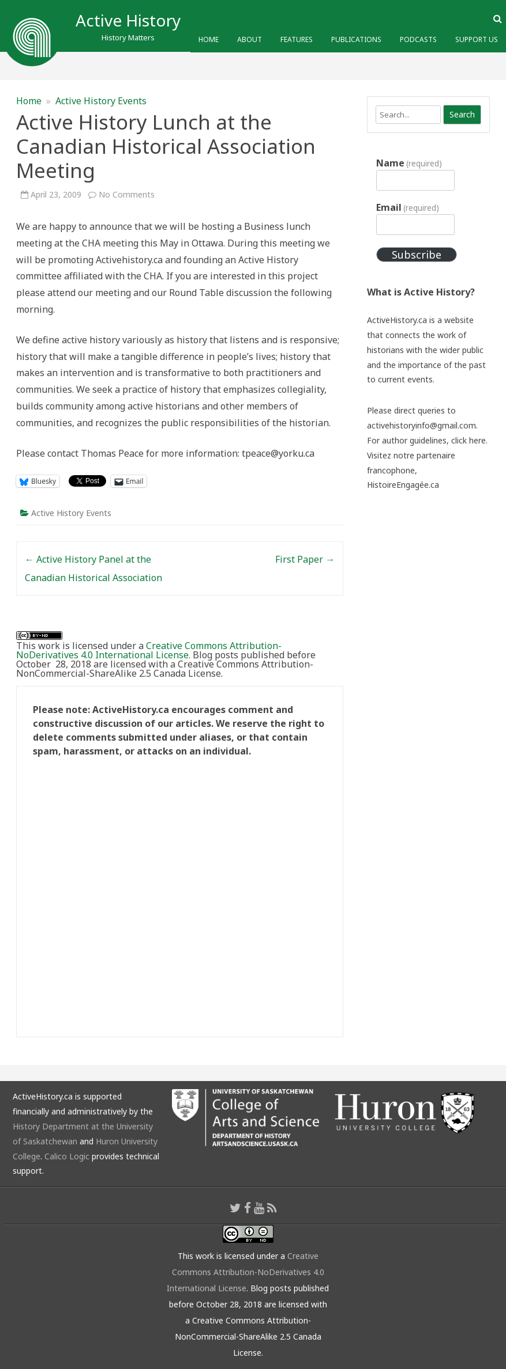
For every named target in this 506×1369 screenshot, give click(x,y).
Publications (356, 39)
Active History (128, 20)
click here (468, 440)
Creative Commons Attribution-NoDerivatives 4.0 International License (149, 650)
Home (208, 39)
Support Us (476, 39)
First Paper (305, 559)
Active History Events (101, 100)
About (249, 39)
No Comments (127, 194)
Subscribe (416, 254)
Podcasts (418, 39)
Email (407, 207)
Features (296, 39)
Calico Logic (66, 1156)
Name (409, 163)
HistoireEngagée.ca (403, 484)
